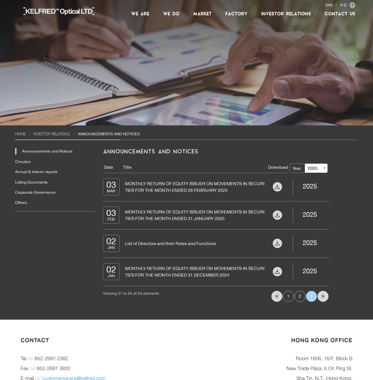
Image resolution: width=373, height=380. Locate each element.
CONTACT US (339, 14)
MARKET (202, 14)
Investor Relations (52, 133)
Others (21, 202)
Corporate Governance (35, 192)
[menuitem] (56, 11)
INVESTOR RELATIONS (286, 14)
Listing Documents (31, 182)
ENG (329, 5)
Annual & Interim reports (36, 172)
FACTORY (236, 14)
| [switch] (340, 5)
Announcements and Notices (47, 151)
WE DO (171, 14)
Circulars (23, 161)
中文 (343, 5)
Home (20, 133)
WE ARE (140, 14)
